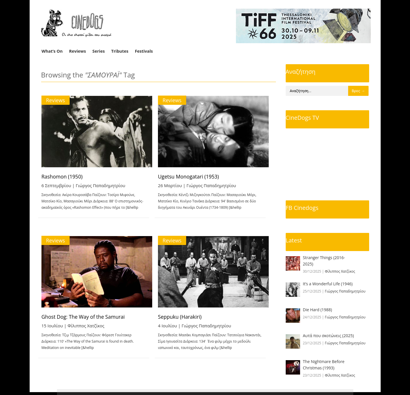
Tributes (119, 51)
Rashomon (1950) (63, 176)
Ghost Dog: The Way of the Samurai (84, 318)
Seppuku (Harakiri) (187, 318)
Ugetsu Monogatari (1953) (196, 176)
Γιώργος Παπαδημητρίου (101, 185)
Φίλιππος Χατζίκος (86, 327)
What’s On (51, 51)
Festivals (144, 51)
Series (98, 51)
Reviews (77, 51)
